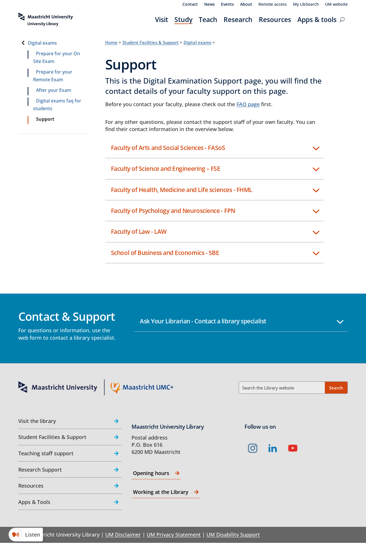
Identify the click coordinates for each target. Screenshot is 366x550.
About (246, 4)
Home (111, 42)
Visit (161, 19)
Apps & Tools (34, 501)
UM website (336, 4)
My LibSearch (306, 4)
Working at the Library (160, 491)
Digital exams (42, 43)
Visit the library (37, 421)
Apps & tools (317, 19)
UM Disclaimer (123, 534)
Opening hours (151, 473)
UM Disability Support (233, 534)
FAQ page (248, 104)
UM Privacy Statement (174, 534)
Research (238, 19)
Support (45, 119)
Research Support (40, 469)
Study (183, 19)
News (209, 4)
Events (227, 4)
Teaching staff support (45, 453)
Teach (208, 19)
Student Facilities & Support (150, 42)
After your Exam (53, 90)
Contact (190, 4)
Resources (275, 19)
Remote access (272, 4)
